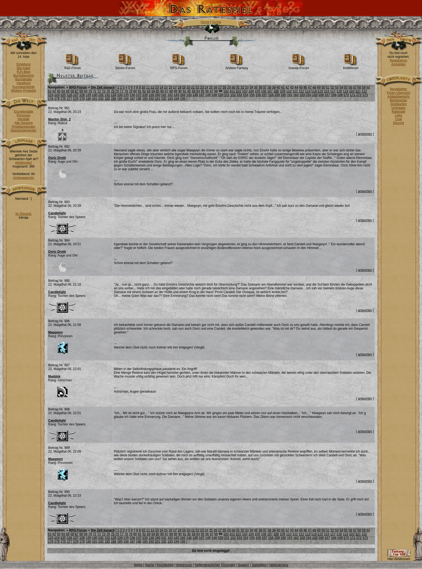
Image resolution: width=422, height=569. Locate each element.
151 (227, 95)
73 (103, 91)
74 (108, 91)
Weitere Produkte (23, 91)
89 (175, 91)
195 (182, 99)
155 (252, 95)
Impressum (184, 565)
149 (214, 95)
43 (292, 87)
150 (220, 95)
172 (358, 95)
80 (135, 91)
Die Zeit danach (103, 87)
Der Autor (23, 68)
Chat (398, 119)
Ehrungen (228, 565)
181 (94, 99)
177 (69, 99)
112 (301, 91)
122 (364, 91)
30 (233, 87)
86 (162, 91)
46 (305, 87)
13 (157, 87)
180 (88, 99)
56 (350, 87)
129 (88, 95)
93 (193, 91)
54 (341, 87)
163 (302, 95)
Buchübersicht (23, 75)
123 (50, 95)
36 (260, 87)
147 (201, 95)
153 (239, 95)
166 (321, 95)
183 (107, 99)
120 (351, 91)
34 (251, 87)
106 (263, 91)
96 (207, 91)
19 (184, 87)
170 (346, 95)
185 (119, 99)
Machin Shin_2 (59, 119)
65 (67, 91)
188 (138, 99)
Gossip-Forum (299, 66)
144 (182, 95)
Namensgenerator (23, 130)
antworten (365, 134)
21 (193, 87)
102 (238, 91)
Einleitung (23, 64)
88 (171, 91)
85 (157, 91)
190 (151, 99)
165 (315, 95)
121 (358, 91)
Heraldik (23, 119)
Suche (216, 22)
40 (278, 87)
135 (126, 95)
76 (117, 91)
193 (170, 99)
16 (170, 87)
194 (176, 99)
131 (101, 95)
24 (206, 87)
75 (112, 91)
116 (326, 91)
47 (309, 87)
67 (76, 91)
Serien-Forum (125, 66)
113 (307, 91)
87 (166, 91)
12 (152, 87)
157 (264, 95)
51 (327, 87)
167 (327, 95)
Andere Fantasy (237, 66)
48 (314, 87)
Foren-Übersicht (398, 93)
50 (323, 87)
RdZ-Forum (72, 66)
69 (85, 91)
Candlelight (57, 213)
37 (264, 87)
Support (243, 565)
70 (90, 91)
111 (295, 91)
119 (345, 91)
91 (184, 91)
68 (81, 91)
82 (144, 91)
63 (58, 91)
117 (333, 91)
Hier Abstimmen (399, 557)
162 (296, 95)
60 (368, 87)
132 (107, 95)
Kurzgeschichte (23, 87)
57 (354, 87)
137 (138, 95)
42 (287, 87)
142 (170, 95)
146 (195, 95)
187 (132, 99)
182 (101, 99)
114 (314, 91)
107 (270, 91)
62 (54, 91)
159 (277, 95)
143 (176, 95)
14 (161, 87)
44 (296, 87)
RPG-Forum (179, 66)
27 (219, 87)
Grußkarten (398, 104)
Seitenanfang (278, 565)
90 (180, 91)
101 (232, 91)
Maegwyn (55, 332)
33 (247, 87)
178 (76, 99)
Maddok (54, 376)
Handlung (23, 83)
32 (242, 87)
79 (130, 91)
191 (157, 99)
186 (126, 99)
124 (56, 95)
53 (337, 87)
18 (179, 87)
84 (153, 91)
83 (148, 91)
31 (238, 87)
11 (148, 87)
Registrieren (398, 60)
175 (56, 99)
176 (63, 99)
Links (398, 115)
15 (166, 87)
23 (202, 87)
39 (274, 87)
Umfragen (398, 108)
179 (82, 99)
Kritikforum (350, 66)
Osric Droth (57, 158)
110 (288, 91)
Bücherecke (398, 100)
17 (175, 87)
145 (189, 95)
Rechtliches (165, 565)
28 (224, 87)
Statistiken (259, 565)
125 (63, 95)
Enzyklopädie (23, 111)
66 (72, 91)
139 (151, 95)
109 (282, 91)
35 (256, 87)
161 (289, 95)
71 (94, 91)
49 (319, 87)
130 (94, 95)
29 (229, 87)
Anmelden (398, 64)
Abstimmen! (23, 163)
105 (257, 91)
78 (126, 91)
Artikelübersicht (398, 96)
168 (333, 95)
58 (359, 87)
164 (308, 95)
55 (345, 87)
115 (320, 91)
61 (49, 91)
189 (145, 99)
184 (113, 99)
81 (139, 91)
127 (76, 95)
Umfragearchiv (23, 178)
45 (301, 87)
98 (216, 91)
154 (245, 95)
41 (282, 87)
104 (251, 91)
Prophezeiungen (23, 127)
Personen (23, 115)
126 (69, 95)
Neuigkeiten (398, 89)
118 (339, 91)
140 (157, 95)
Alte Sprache (23, 123)
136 (132, 95)
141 (164, 95)
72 (99, 91)
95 (202, 91)
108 (276, 91)
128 (82, 95)
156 (258, 95)
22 (197, 87)
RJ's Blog (23, 72)
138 (145, 95)
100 (225, 91)
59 (363, 87)
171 (352, 95)
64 (63, 91)
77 (121, 91)
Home (205, 22)
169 (340, 95)
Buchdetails (23, 79)
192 (164, 99)
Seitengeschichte (207, 565)
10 (143, 87)
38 (269, 87)
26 (215, 87)
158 (270, 95)
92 (189, 91)
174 (50, 99)
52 (332, 87)
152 (233, 95)
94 (198, 91)
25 (211, 87)
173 (365, 95)
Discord (398, 123)
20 (188, 87)
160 (283, 95)
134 (119, 95)
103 (245, 91)
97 (211, 91)
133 (113, 95)
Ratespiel (398, 111)
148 (207, 95)
